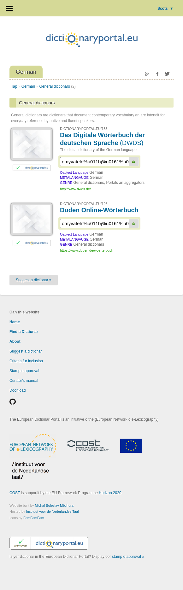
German (28, 86)
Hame (14, 322)
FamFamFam (33, 518)
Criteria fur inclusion (26, 361)
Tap (14, 86)
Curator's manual (23, 380)
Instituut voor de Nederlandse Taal (52, 511)
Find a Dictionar (23, 332)
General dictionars (54, 86)
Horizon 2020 (110, 493)
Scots (165, 8)
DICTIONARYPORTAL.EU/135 (83, 129)
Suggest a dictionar (25, 351)
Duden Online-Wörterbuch (99, 210)
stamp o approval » (128, 556)
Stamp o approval (24, 371)
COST (14, 493)
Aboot (15, 341)
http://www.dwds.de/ (75, 189)
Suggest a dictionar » (33, 280)
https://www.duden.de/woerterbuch (86, 250)
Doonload (17, 390)
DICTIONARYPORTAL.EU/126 (83, 204)
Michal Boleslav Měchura (54, 505)
